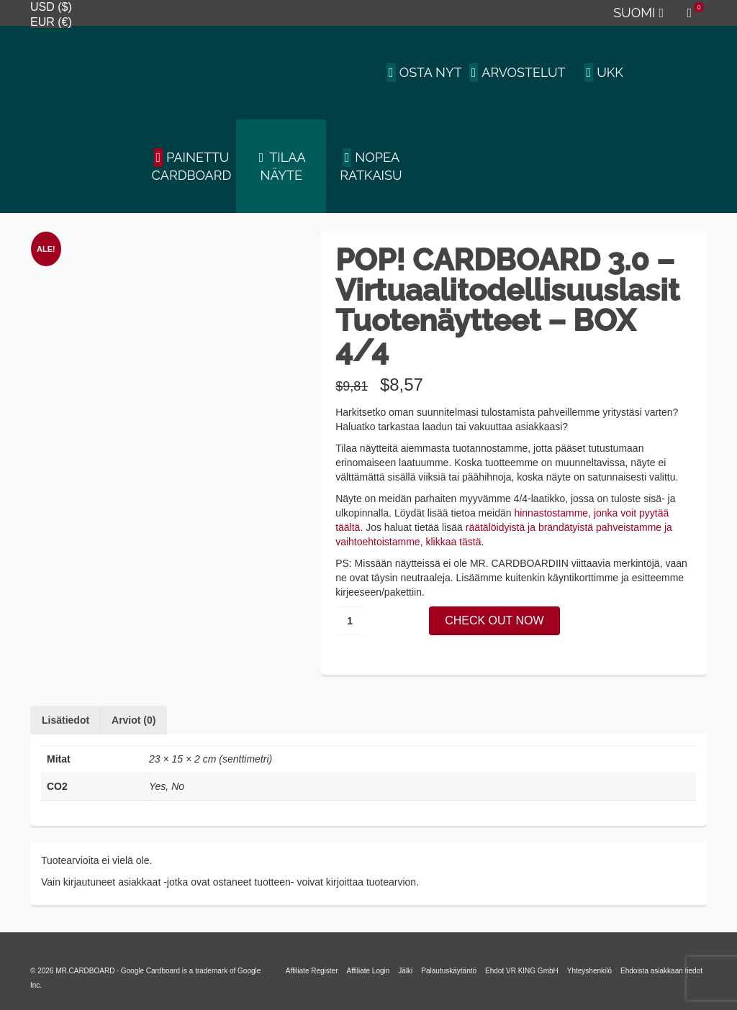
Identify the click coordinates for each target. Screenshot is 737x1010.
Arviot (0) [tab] (133, 720)
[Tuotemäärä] (349, 620)
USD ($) (51, 7)
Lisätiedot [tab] (65, 720)
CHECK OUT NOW (494, 620)
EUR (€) (51, 22)
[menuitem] (637, 13)
